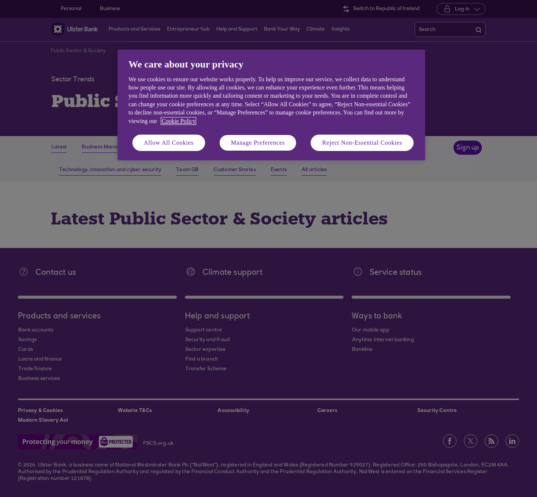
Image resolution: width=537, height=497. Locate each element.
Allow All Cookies (169, 142)
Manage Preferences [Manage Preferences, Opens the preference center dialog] (258, 142)
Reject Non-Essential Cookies (362, 142)
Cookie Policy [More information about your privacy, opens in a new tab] (178, 121)
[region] (271, 105)
